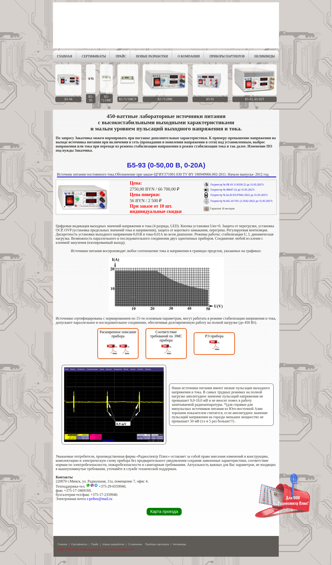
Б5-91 (210, 99)
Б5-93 (91, 98)
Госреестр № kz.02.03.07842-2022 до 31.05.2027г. (239, 195)
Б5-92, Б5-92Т (254, 99)
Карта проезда (164, 511)
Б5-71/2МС (165, 99)
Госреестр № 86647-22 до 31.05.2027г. (232, 189)
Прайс (94, 544)
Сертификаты (79, 544)
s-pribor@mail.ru (99, 499)
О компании (135, 544)
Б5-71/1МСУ (127, 99)
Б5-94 (68, 99)
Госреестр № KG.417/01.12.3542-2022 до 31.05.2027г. (241, 201)
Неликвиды (179, 544)
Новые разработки (113, 544)
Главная (62, 544)
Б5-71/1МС (106, 98)
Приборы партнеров (157, 544)
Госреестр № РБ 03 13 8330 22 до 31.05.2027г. (237, 184)
